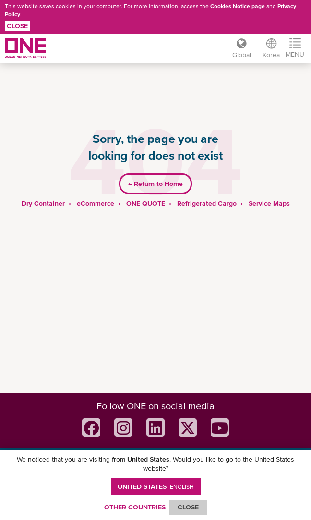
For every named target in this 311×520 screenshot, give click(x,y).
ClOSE (188, 507)
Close (17, 26)
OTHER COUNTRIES (135, 507)
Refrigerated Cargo (207, 203)
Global (241, 54)
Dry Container (43, 203)
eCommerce (95, 203)
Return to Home (155, 183)
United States (156, 486)
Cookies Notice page (237, 6)
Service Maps (269, 203)
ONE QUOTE (145, 203)
